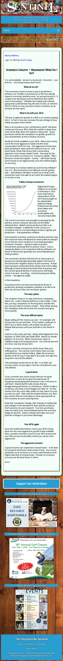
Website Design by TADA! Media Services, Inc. (31, 655)
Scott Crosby (26, 60)
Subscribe (45, 18)
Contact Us (30, 644)
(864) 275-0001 (34, 22)
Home (6, 30)
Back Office (31, 648)
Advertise (17, 18)
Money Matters (12, 55)
